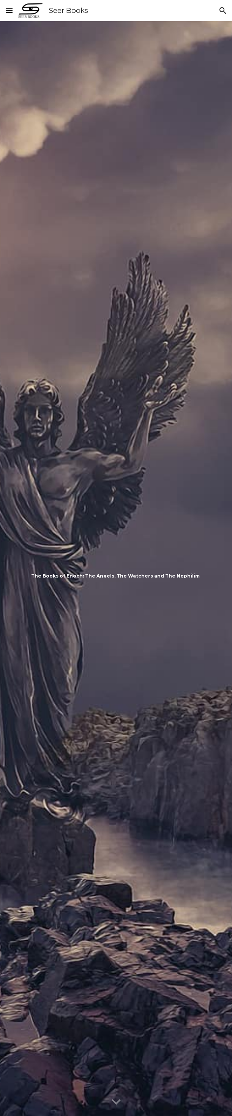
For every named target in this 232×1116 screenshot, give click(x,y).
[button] (9, 10)
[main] (116, 569)
